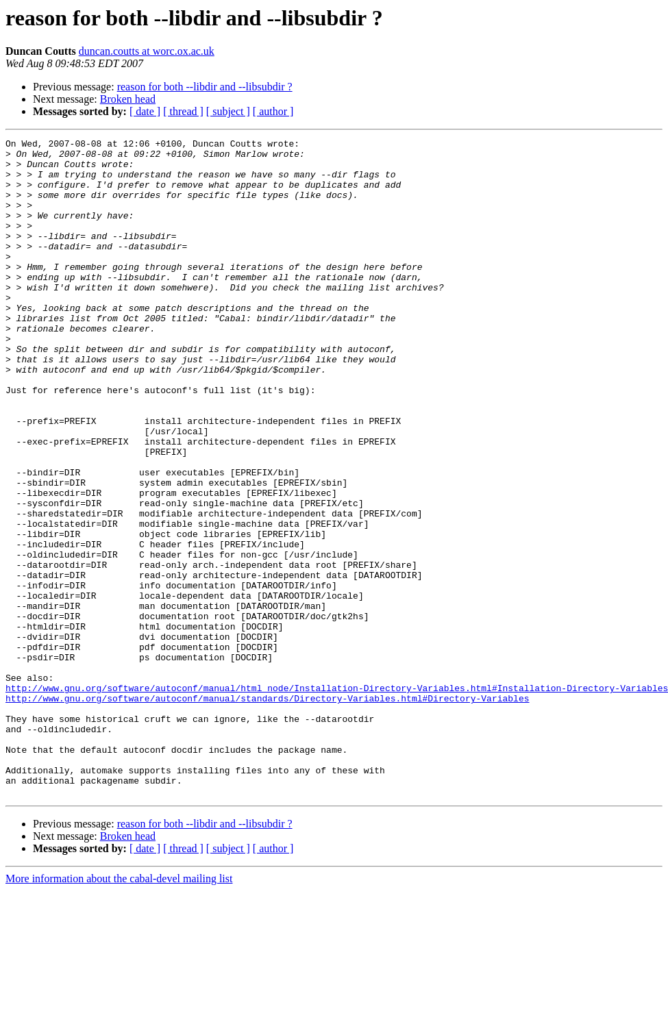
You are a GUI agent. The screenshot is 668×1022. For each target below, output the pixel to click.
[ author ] (273, 111)
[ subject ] (228, 111)
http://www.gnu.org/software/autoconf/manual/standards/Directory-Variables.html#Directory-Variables (267, 811)
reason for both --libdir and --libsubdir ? (205, 86)
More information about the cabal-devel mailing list (118, 1010)
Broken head (128, 99)
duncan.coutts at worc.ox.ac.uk (146, 51)
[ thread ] (183, 111)
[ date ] (144, 111)
